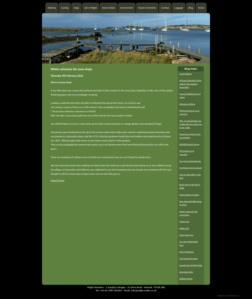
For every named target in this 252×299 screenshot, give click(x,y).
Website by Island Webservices (228, 296)
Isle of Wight (90, 7)
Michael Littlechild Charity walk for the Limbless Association (190, 83)
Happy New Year (186, 235)
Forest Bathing (185, 74)
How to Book (108, 7)
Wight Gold (184, 228)
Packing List (184, 221)
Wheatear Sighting (187, 104)
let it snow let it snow (188, 258)
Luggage (178, 7)
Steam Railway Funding (189, 195)
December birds (186, 272)
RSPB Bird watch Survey (189, 144)
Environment (126, 7)
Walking (52, 7)
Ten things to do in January (190, 168)
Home (201, 7)
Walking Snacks (185, 278)
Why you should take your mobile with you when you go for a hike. (190, 124)
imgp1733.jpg (57, 180)
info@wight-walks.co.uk (143, 290)
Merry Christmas (186, 252)
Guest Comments (147, 7)
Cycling (65, 7)
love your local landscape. (190, 161)
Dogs (76, 7)
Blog (190, 7)
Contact (165, 7)
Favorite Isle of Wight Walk (190, 265)
